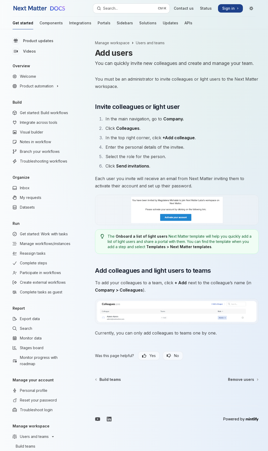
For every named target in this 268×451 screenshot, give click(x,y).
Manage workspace (112, 43)
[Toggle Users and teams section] (41, 436)
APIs (188, 25)
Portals (104, 25)
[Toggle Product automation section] (41, 86)
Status (206, 8)
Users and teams (150, 43)
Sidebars (125, 25)
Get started (23, 25)
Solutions (148, 25)
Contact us (184, 8)
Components (51, 25)
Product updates (33, 41)
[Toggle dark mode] (251, 8)
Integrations (80, 25)
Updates (170, 25)
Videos (24, 51)
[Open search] (131, 8)
